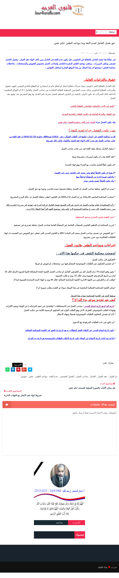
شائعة (59, 528)
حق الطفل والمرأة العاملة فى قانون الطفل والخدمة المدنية (88, 121)
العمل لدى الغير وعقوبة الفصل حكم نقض (76, 129)
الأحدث (76, 528)
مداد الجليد (103, 572)
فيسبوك (17, 370)
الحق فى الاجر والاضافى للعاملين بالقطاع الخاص (92, 113)
